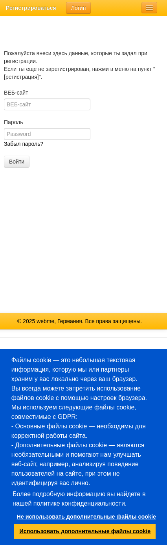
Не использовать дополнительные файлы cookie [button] (86, 516)
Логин (78, 8)
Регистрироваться (31, 8)
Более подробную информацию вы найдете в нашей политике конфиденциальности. (79, 499)
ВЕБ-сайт (16, 92)
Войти (16, 161)
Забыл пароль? (23, 144)
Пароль (13, 122)
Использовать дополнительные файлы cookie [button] (85, 531)
